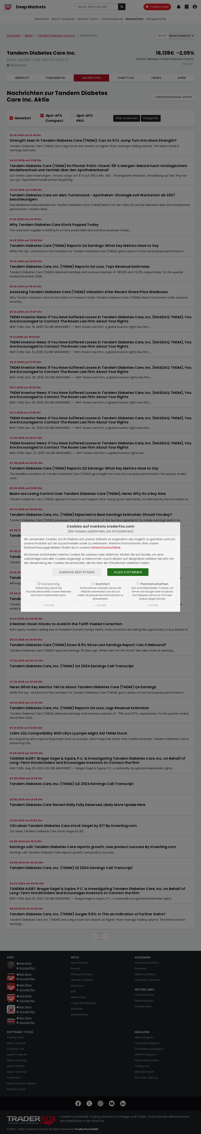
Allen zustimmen (128, 572)
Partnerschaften (154, 584)
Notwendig (51, 584)
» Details (48, 605)
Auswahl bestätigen (76, 572)
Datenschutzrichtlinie (105, 548)
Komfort (103, 584)
